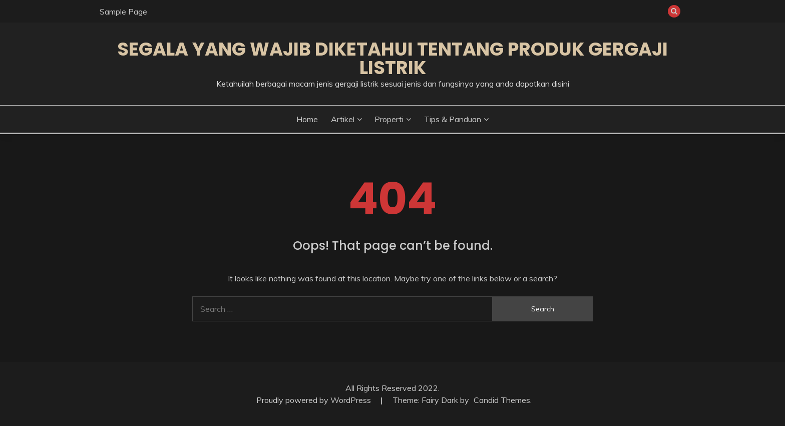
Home (307, 119)
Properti (389, 119)
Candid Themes (502, 400)
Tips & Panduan (452, 119)
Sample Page (123, 12)
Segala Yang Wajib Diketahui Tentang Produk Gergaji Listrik (392, 58)
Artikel (342, 119)
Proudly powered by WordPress (314, 400)
